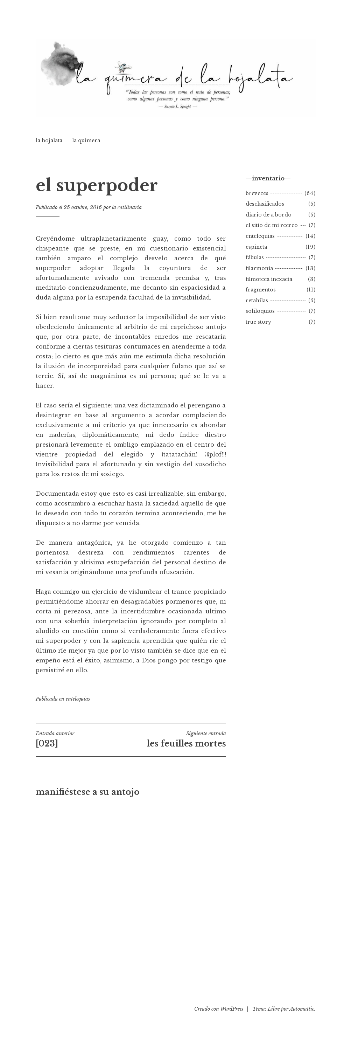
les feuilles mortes (178, 739)
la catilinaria (127, 207)
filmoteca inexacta (269, 279)
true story (258, 322)
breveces (257, 193)
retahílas (257, 300)
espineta (256, 247)
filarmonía (259, 268)
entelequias (78, 699)
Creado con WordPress (218, 1009)
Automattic (301, 1009)
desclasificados (265, 204)
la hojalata (49, 140)
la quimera (86, 140)
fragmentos (261, 290)
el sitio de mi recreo (272, 225)
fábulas (255, 257)
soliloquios (260, 311)
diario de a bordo (269, 215)
